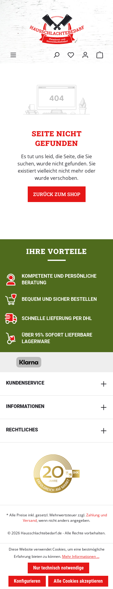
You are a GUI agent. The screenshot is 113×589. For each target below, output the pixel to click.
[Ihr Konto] (85, 55)
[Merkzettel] (71, 55)
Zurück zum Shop (56, 194)
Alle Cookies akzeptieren (78, 581)
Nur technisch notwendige (58, 568)
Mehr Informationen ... (80, 556)
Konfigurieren (27, 581)
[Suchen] (56, 55)
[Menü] (13, 55)
